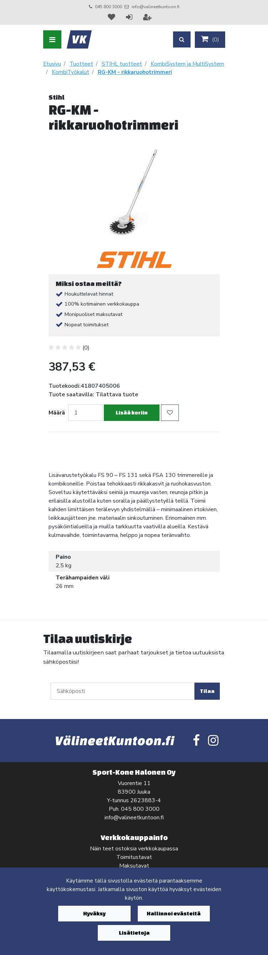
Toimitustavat (134, 857)
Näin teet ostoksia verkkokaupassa (134, 849)
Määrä (57, 413)
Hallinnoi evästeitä (174, 913)
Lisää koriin (132, 412)
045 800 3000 (108, 7)
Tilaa (207, 691)
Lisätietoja (134, 933)
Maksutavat (134, 866)
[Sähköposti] (122, 691)
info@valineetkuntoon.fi (155, 7)
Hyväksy (94, 913)
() (210, 39)
